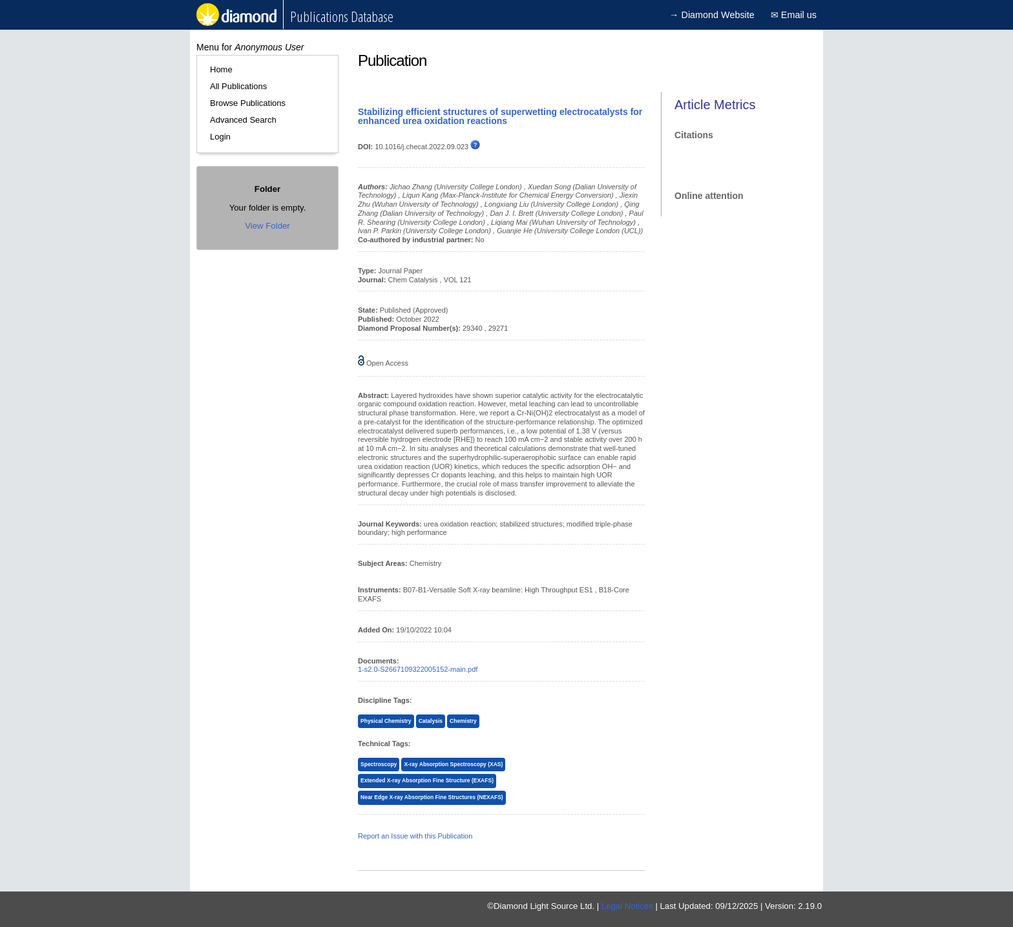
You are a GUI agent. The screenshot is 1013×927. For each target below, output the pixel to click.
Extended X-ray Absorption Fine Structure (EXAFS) (427, 780)
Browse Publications (248, 103)
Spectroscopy (378, 764)
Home (221, 69)
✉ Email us (794, 15)
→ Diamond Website (712, 15)
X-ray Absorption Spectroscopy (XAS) (453, 764)
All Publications (238, 86)
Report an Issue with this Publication (415, 836)
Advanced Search (243, 120)
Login (220, 136)
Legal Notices (627, 906)
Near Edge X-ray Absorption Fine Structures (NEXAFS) (431, 797)
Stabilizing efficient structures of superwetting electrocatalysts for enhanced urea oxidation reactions (500, 116)
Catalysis (431, 721)
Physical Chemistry (386, 721)
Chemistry (463, 721)
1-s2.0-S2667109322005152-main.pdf (417, 669)
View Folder (267, 226)
